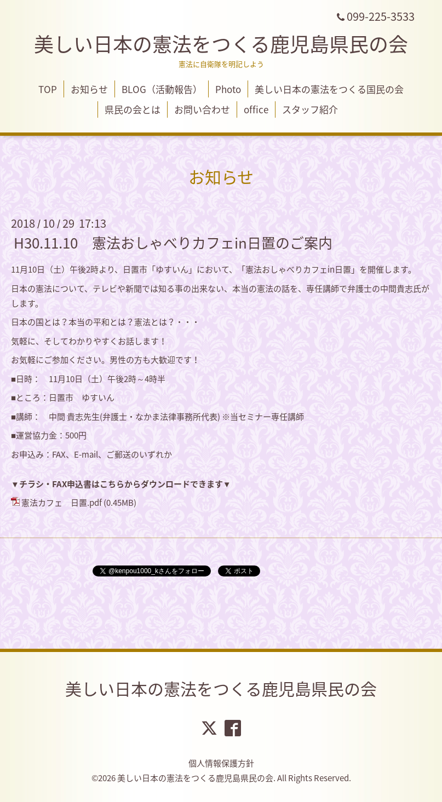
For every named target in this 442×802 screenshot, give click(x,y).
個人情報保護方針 (221, 763)
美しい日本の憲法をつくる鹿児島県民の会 (221, 44)
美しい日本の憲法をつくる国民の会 (329, 89)
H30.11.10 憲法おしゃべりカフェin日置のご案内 (173, 242)
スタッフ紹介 (310, 109)
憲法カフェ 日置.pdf (61, 503)
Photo (228, 89)
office (256, 109)
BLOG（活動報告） (162, 89)
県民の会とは (132, 109)
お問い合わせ (202, 109)
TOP (47, 89)
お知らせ (89, 89)
